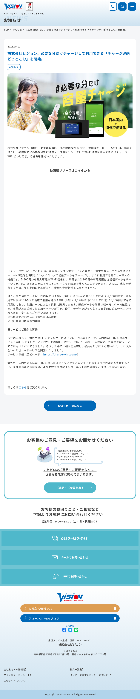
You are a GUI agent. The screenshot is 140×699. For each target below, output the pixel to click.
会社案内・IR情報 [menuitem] (13, 669)
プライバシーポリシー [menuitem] (15, 674)
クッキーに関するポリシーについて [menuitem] (89, 674)
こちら (23, 387)
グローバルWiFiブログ (43, 618)
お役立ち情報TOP (40, 608)
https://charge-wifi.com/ (60, 354)
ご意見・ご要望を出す (74, 488)
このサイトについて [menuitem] (14, 680)
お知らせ (17, 29)
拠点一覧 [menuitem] (75, 669)
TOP (6, 29)
